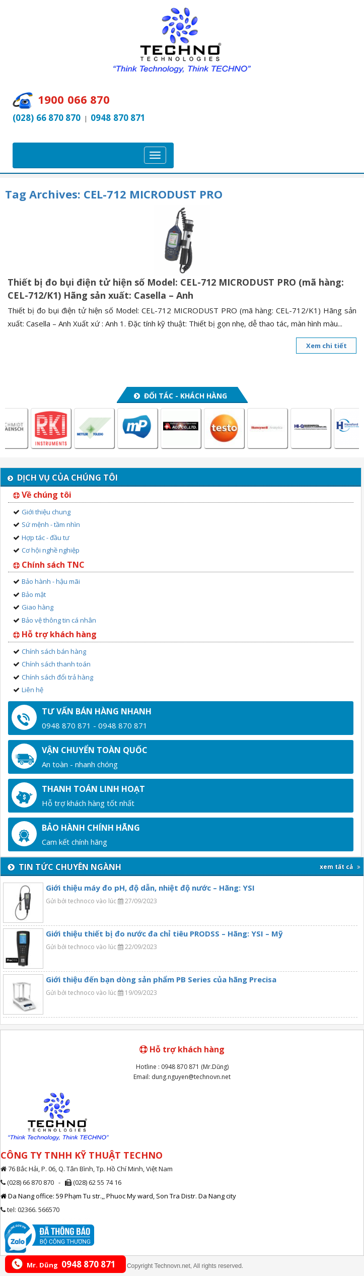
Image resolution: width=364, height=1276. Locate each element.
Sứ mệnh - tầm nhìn (51, 524)
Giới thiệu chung (46, 511)
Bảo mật (34, 594)
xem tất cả (340, 866)
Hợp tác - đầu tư (45, 537)
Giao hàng (37, 607)
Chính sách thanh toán (56, 663)
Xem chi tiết (326, 345)
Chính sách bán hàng (54, 651)
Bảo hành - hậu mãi (51, 581)
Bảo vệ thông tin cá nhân (59, 620)
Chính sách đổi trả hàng (57, 677)
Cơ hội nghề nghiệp (51, 550)
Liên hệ (32, 689)
